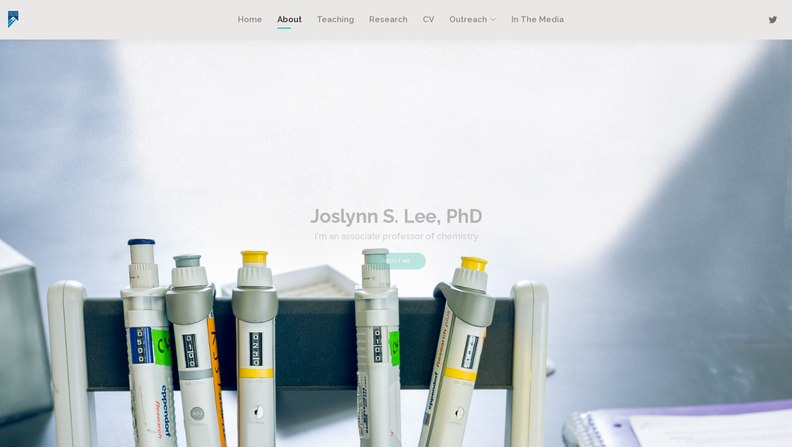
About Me (396, 257)
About (289, 19)
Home (250, 19)
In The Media (537, 19)
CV (428, 19)
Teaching (335, 19)
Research (388, 19)
